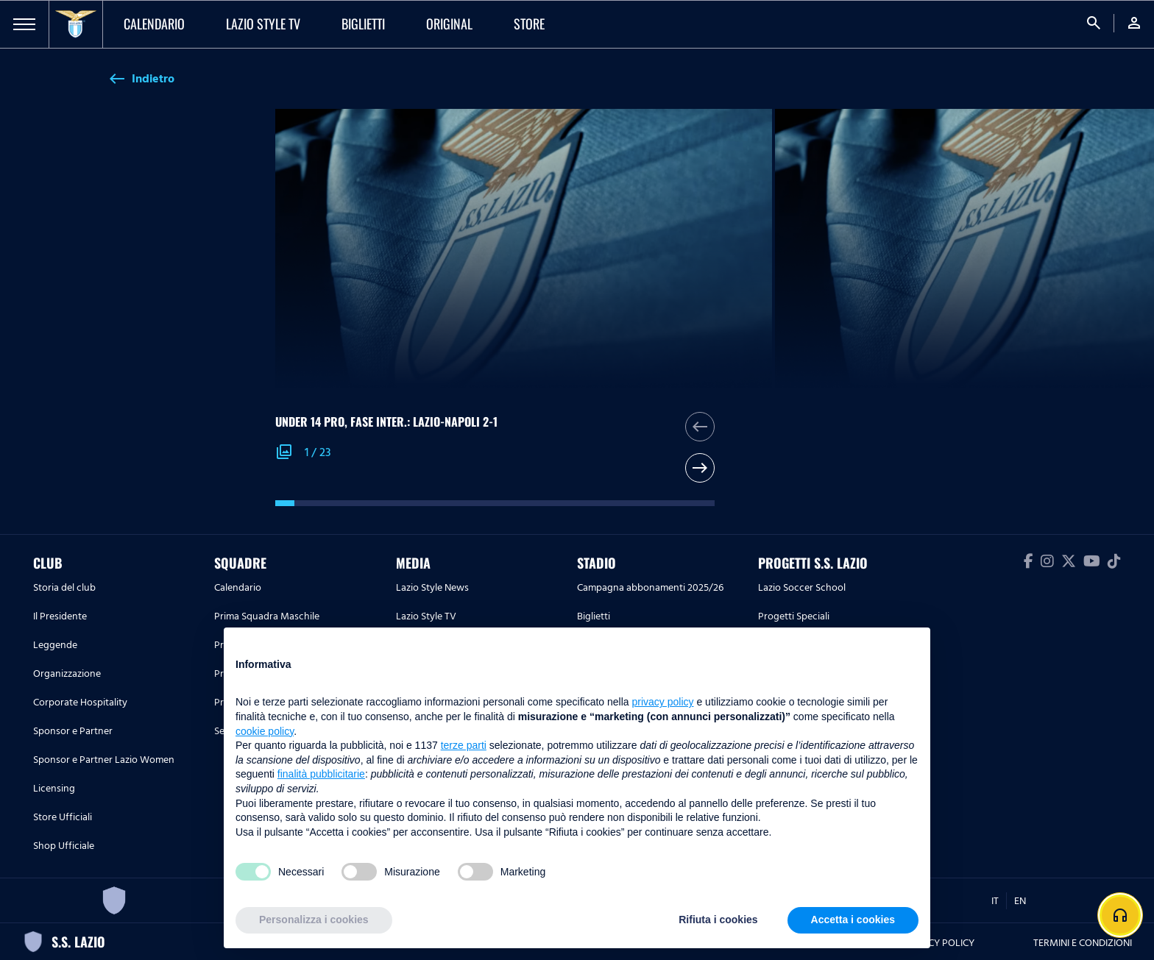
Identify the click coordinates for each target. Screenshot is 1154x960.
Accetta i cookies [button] (853, 919)
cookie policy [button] (265, 731)
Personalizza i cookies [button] (314, 919)
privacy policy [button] (663, 702)
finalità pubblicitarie (321, 774)
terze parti (463, 745)
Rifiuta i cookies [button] (718, 919)
